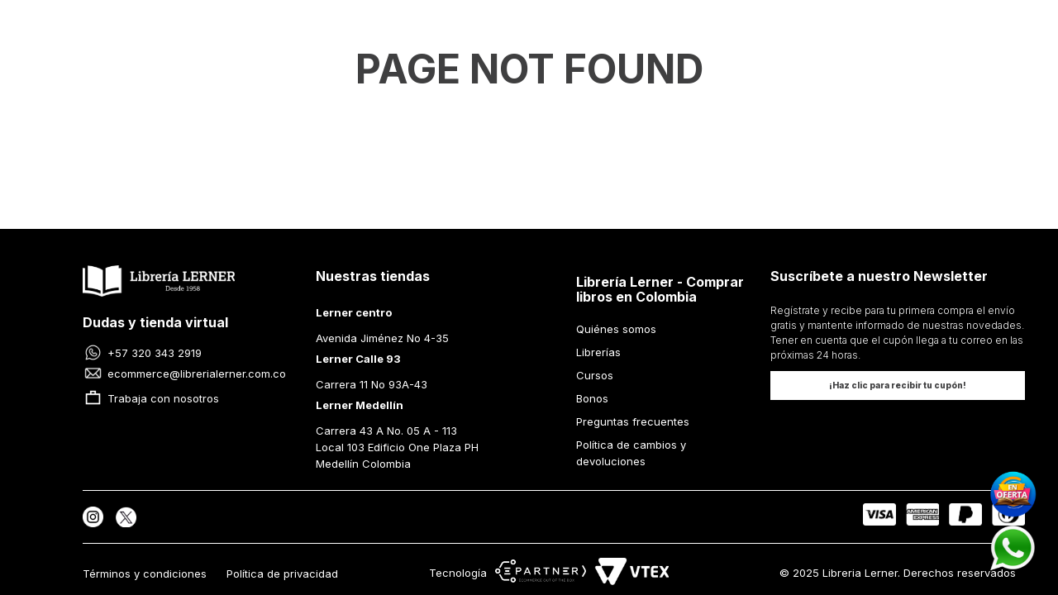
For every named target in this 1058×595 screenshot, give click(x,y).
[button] (897, 385)
